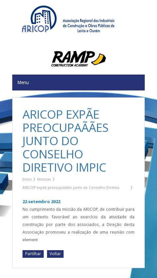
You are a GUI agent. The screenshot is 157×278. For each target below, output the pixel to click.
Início (27, 179)
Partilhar (33, 253)
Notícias (44, 179)
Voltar (55, 253)
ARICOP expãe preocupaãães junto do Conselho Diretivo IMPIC (71, 189)
